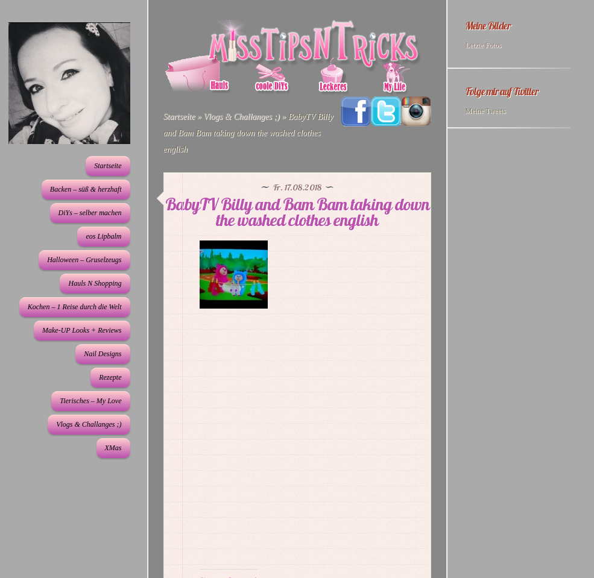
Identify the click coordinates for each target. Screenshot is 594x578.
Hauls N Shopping (94, 283)
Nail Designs (102, 354)
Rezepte (110, 377)
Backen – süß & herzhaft (86, 189)
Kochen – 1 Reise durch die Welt (75, 307)
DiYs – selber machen (90, 213)
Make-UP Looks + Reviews (82, 330)
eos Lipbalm (103, 236)
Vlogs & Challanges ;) (88, 424)
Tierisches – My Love (90, 401)
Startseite (107, 166)
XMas (113, 448)
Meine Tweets (486, 111)
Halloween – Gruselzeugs (84, 260)
